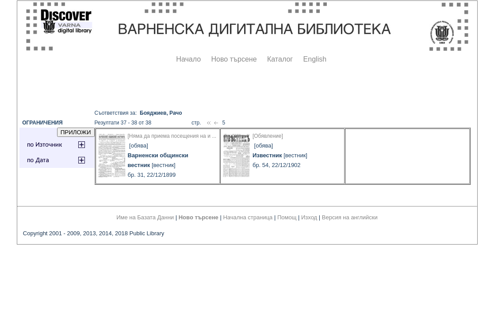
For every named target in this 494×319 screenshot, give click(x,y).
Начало (188, 59)
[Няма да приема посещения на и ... (172, 136)
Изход (309, 217)
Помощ (286, 217)
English (314, 59)
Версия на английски (350, 217)
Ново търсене (234, 59)
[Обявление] (268, 136)
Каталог (280, 59)
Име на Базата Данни (145, 217)
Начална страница (247, 217)
